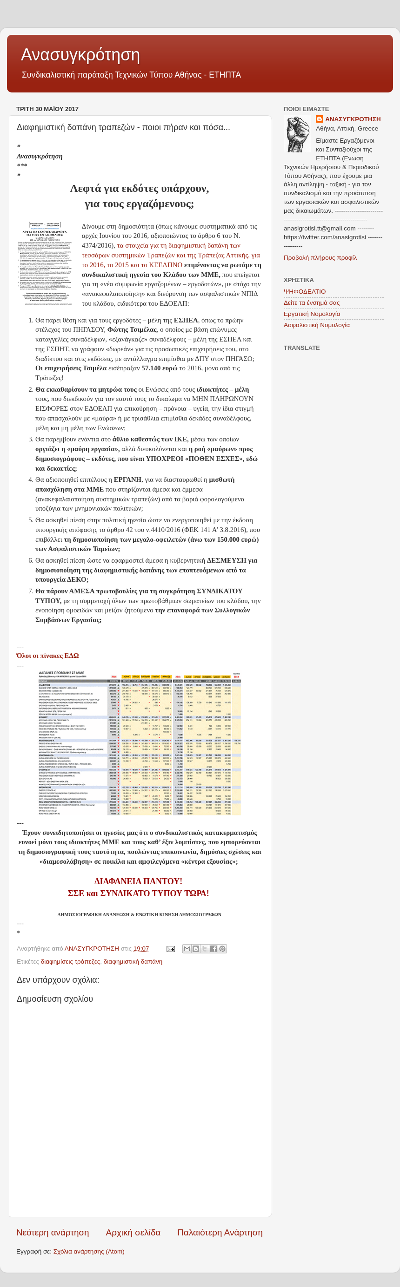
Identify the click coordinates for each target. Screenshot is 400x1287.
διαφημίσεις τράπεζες (70, 961)
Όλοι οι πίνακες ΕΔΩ (48, 655)
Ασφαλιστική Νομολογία (317, 325)
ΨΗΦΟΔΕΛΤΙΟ (305, 291)
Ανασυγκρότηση (80, 54)
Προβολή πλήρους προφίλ (320, 257)
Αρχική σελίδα (133, 1232)
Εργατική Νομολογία (312, 313)
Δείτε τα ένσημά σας (312, 302)
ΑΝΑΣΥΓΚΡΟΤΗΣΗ (353, 119)
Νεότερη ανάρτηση (52, 1232)
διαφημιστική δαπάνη (133, 961)
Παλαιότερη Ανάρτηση (220, 1232)
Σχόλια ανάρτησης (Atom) (89, 1251)
